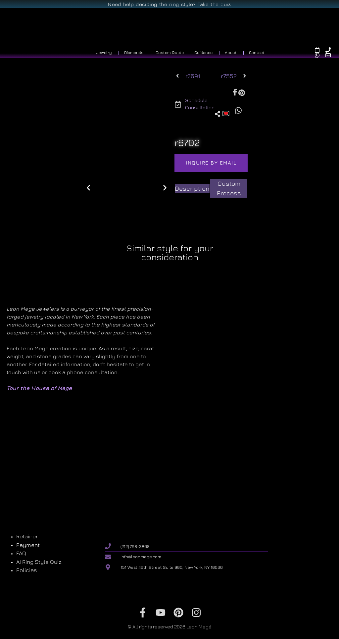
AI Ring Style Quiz (39, 562)
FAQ (21, 553)
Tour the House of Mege (39, 388)
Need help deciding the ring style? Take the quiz (169, 4)
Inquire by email (211, 163)
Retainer (27, 536)
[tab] (192, 188)
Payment (28, 545)
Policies (26, 570)
